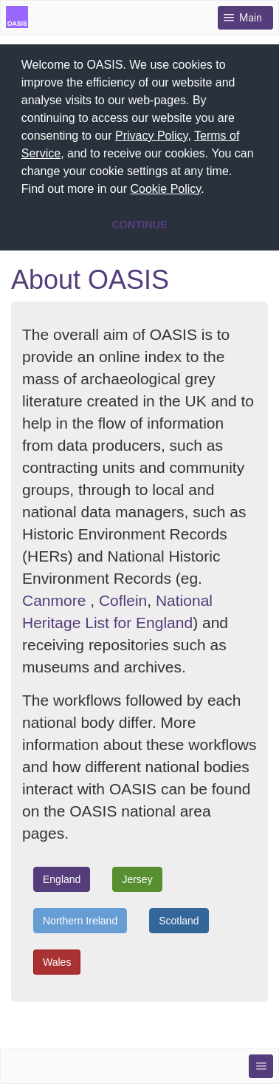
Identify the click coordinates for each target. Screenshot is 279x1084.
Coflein (123, 598)
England (61, 878)
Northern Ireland (80, 919)
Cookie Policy (165, 189)
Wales (57, 961)
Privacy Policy (151, 135)
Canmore (54, 598)
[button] (209, 190)
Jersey (137, 878)
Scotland (179, 919)
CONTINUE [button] (139, 225)
